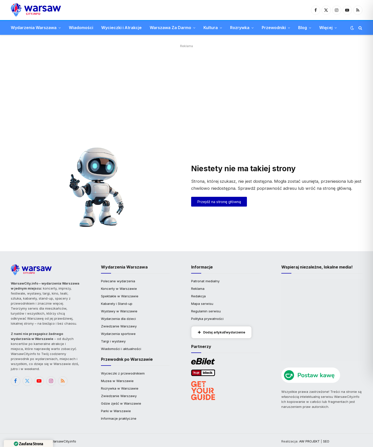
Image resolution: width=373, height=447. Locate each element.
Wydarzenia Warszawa (34, 27)
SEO (326, 441)
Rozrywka (239, 27)
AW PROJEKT (309, 441)
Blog (302, 27)
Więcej (326, 27)
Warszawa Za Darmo (170, 27)
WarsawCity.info (63, 441)
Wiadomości (81, 27)
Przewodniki (274, 27)
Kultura (210, 27)
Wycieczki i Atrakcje (121, 27)
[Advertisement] (186, 84)
